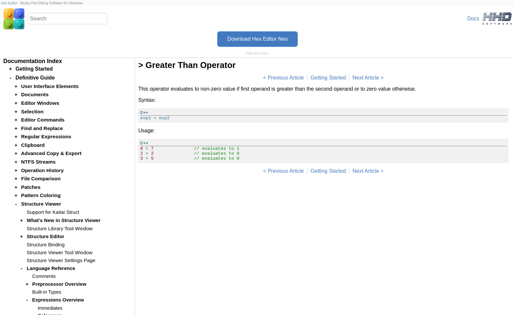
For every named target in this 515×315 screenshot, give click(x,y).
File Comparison (40, 178)
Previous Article (286, 77)
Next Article (365, 77)
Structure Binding (45, 244)
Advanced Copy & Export (51, 153)
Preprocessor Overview (59, 284)
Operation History (42, 170)
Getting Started (328, 77)
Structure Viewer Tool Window (59, 252)
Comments (44, 276)
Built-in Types (46, 292)
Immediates (50, 308)
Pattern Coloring (40, 195)
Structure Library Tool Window (59, 228)
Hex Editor (9, 3)
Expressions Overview (58, 300)
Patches (30, 187)
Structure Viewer (41, 204)
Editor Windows (40, 103)
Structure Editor (45, 236)
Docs (473, 18)
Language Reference (51, 268)
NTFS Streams (38, 162)
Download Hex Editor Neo (257, 39)
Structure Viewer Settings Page (61, 260)
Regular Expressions (46, 136)
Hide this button (257, 53)
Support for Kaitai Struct (53, 212)
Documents (35, 94)
